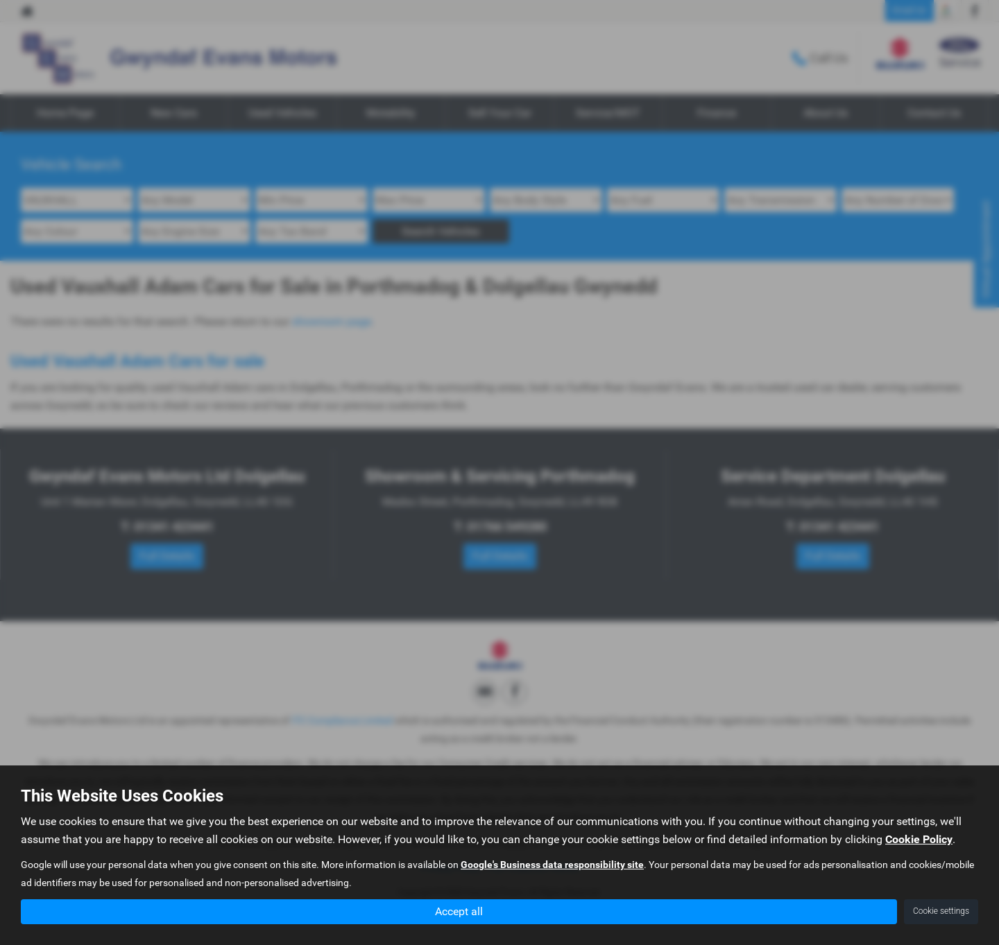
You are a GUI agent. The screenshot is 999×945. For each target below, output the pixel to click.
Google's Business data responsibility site (552, 864)
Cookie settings (941, 911)
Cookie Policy (919, 839)
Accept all (459, 910)
